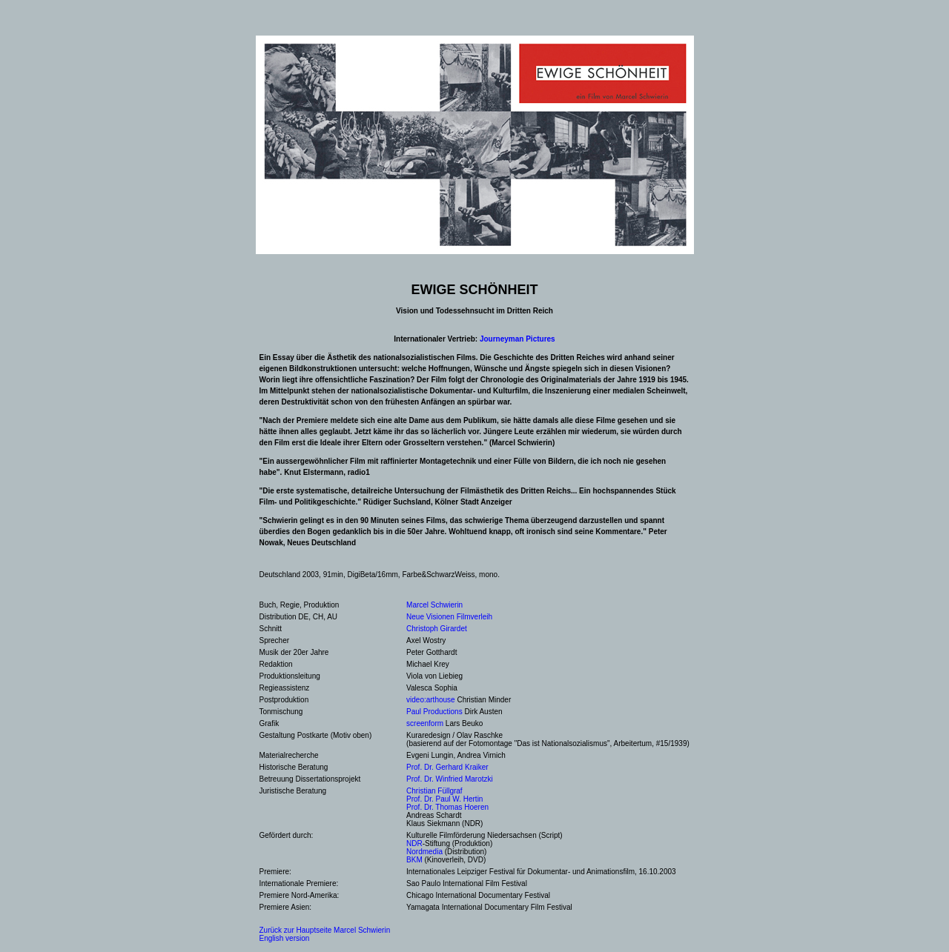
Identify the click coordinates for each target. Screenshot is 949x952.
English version (284, 938)
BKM (414, 860)
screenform (424, 723)
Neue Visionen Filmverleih (449, 617)
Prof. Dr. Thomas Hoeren (447, 807)
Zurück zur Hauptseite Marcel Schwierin (325, 930)
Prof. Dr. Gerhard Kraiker (447, 767)
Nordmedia (424, 852)
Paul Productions (434, 712)
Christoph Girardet (436, 629)
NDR (414, 843)
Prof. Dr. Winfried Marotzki (449, 779)
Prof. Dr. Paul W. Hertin (444, 799)
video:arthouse (430, 700)
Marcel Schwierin (434, 605)
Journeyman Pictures (517, 339)
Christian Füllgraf (434, 791)
